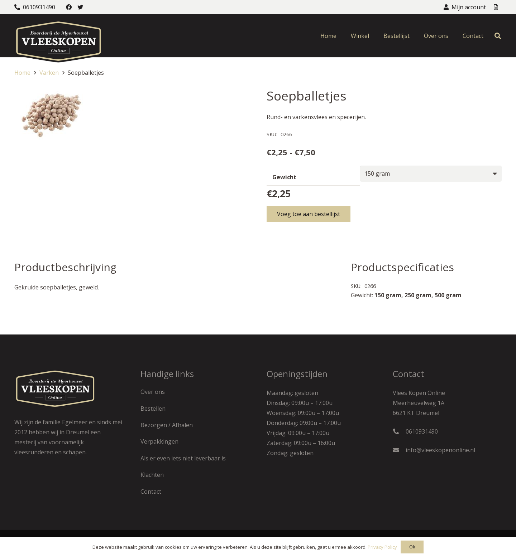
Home (22, 73)
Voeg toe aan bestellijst (308, 214)
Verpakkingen (159, 441)
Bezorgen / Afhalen (166, 425)
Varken (49, 73)
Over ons (152, 392)
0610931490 (422, 431)
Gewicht (284, 177)
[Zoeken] (498, 36)
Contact (150, 491)
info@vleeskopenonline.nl (440, 450)
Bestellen (153, 408)
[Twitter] (80, 7)
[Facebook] (69, 7)
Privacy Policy (382, 547)
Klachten (152, 475)
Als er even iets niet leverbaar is (183, 458)
